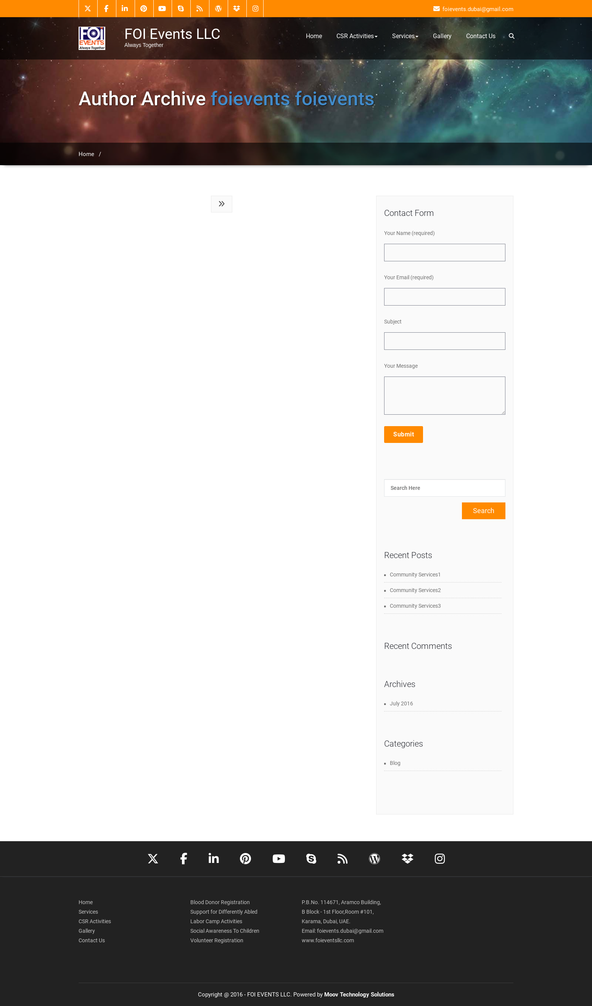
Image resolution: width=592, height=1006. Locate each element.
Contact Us (480, 36)
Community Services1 (415, 574)
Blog (395, 763)
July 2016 (401, 703)
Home (314, 36)
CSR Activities (357, 36)
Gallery (442, 36)
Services (405, 36)
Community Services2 (415, 590)
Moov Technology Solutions (359, 994)
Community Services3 (415, 606)
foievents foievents (293, 98)
